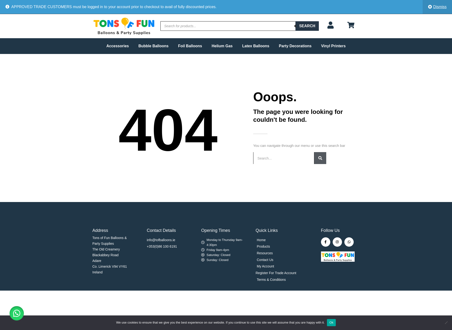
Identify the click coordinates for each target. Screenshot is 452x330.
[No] (446, 322)
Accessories (117, 46)
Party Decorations (295, 46)
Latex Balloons (255, 46)
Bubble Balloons (153, 46)
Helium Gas (222, 46)
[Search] (320, 158)
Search (307, 26)
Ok (331, 322)
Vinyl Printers (333, 46)
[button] (17, 313)
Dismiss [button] (440, 7)
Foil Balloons (190, 46)
